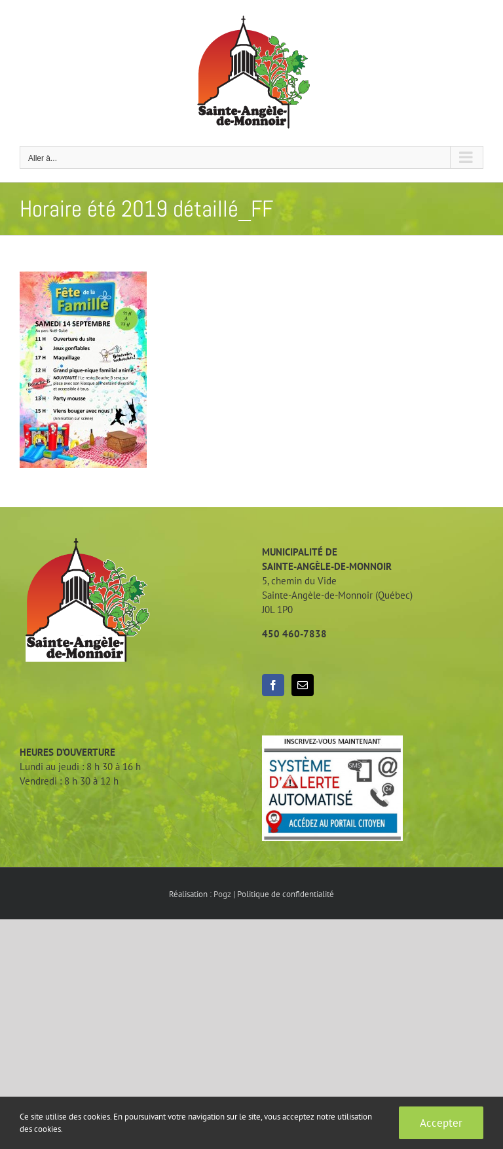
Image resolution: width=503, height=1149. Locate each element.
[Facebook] (273, 685)
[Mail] (302, 685)
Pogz (222, 894)
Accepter (441, 1123)
